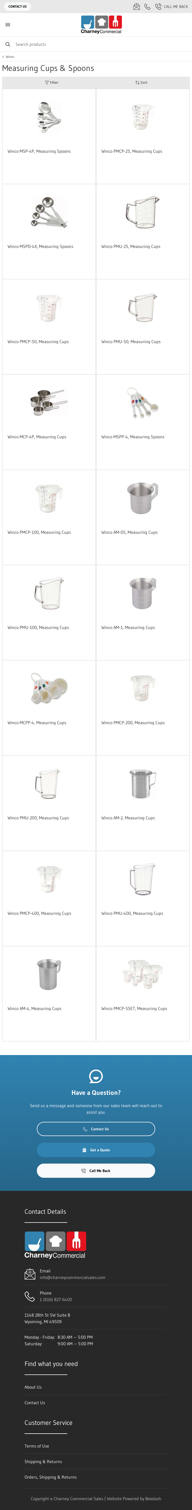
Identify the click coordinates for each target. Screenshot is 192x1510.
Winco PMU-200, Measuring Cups (38, 817)
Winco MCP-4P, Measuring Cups (37, 436)
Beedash (153, 1498)
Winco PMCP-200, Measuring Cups (133, 722)
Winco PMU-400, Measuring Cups (132, 913)
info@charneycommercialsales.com (73, 1277)
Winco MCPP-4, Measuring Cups (37, 722)
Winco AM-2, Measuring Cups (128, 817)
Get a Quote (96, 1150)
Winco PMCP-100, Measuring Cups (39, 532)
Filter (51, 82)
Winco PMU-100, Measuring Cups (38, 627)
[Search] (96, 44)
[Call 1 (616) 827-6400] (147, 6)
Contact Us (17, 6)
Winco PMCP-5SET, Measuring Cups (134, 1008)
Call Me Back (171, 6)
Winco (10, 57)
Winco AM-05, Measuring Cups (129, 532)
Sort (141, 82)
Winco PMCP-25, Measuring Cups (131, 151)
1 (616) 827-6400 (56, 1299)
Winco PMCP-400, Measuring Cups (39, 913)
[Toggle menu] (7, 24)
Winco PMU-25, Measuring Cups (130, 246)
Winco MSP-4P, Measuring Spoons (39, 151)
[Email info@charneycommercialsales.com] (136, 6)
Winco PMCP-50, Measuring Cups (38, 341)
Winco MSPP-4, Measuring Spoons (132, 436)
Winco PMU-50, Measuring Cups (131, 341)
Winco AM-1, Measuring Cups (128, 627)
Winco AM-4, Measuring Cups (34, 1008)
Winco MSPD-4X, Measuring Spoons (40, 246)
